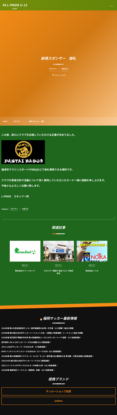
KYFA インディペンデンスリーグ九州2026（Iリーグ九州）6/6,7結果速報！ (31, 351)
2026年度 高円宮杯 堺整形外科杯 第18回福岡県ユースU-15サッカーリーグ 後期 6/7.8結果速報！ (41, 337)
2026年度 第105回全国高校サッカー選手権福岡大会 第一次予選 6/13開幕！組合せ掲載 (37, 328)
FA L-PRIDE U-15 (14, 5)
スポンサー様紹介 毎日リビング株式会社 (58, 273)
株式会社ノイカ (92, 272)
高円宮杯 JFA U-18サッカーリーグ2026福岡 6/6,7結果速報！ (26, 342)
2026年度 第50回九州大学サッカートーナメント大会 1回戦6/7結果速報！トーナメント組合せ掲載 (42, 333)
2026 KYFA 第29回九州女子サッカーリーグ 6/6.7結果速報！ (25, 360)
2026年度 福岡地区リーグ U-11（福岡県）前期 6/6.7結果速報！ (28, 370)
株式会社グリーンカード (25, 272)
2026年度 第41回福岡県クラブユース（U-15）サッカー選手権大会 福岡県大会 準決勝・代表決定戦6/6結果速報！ (47, 356)
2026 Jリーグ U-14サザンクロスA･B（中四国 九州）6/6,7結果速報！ (29, 365)
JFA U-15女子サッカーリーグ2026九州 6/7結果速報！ (24, 346)
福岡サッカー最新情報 (60, 316)
